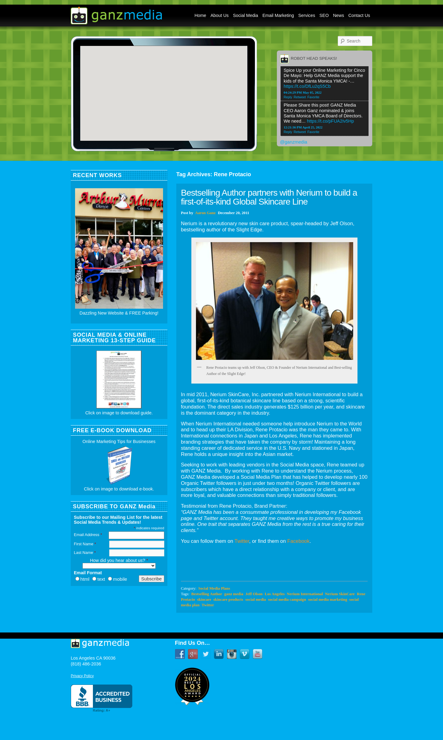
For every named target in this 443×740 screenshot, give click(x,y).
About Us (219, 15)
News (338, 15)
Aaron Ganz (205, 213)
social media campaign (287, 599)
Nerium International (305, 594)
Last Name (85, 552)
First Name (85, 544)
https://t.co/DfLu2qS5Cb (307, 86)
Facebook (298, 541)
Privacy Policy (82, 676)
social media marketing (327, 599)
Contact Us (359, 15)
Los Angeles (275, 594)
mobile (120, 579)
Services (306, 15)
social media (255, 599)
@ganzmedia (293, 141)
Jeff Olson (254, 594)
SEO (324, 15)
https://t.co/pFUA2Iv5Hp (330, 121)
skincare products (228, 599)
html (84, 579)
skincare (204, 599)
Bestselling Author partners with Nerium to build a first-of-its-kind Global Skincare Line (269, 197)
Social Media (245, 15)
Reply (288, 97)
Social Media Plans (214, 588)
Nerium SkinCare (340, 594)
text (101, 579)
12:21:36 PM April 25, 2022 (303, 127)
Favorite (313, 97)
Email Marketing (278, 15)
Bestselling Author (206, 594)
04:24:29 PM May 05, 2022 (302, 92)
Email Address (88, 534)
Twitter (241, 541)
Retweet (300, 97)
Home (200, 15)
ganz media (233, 594)
